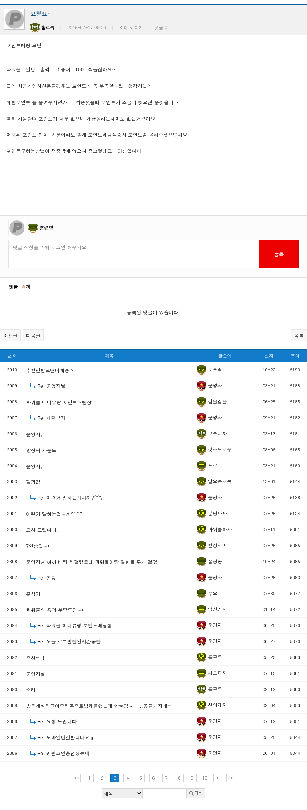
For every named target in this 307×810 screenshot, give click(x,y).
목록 (299, 335)
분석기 (33, 593)
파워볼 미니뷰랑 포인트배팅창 (59, 402)
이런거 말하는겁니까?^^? (54, 513)
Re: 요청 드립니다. (57, 721)
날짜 (269, 356)
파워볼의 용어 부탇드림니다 (56, 609)
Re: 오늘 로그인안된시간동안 (69, 641)
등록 (278, 254)
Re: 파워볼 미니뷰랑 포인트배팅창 (74, 625)
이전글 (10, 335)
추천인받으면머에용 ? (50, 370)
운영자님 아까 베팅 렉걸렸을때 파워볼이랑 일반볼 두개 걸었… (94, 561)
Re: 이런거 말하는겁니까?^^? (70, 497)
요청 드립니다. (42, 529)
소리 (31, 689)
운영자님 (35, 434)
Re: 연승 (46, 577)
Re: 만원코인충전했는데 (63, 753)
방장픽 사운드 (41, 450)
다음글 (33, 335)
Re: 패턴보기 (51, 417)
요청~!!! (35, 657)
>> (230, 778)
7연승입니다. (40, 545)
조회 (295, 356)
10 (204, 778)
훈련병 (46, 227)
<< (77, 778)
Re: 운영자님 (51, 385)
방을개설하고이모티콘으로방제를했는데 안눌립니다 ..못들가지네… (99, 705)
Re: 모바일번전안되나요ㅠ (65, 737)
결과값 (33, 481)
